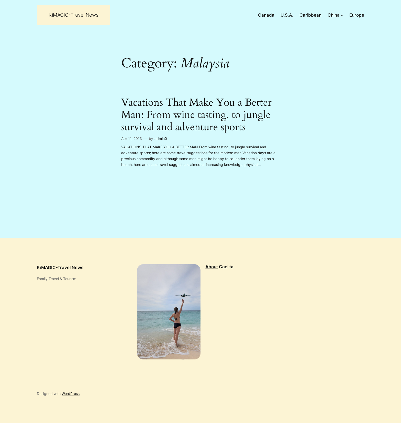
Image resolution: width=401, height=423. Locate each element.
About (211, 266)
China (334, 15)
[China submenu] (342, 15)
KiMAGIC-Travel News (73, 15)
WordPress (71, 393)
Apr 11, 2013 (131, 138)
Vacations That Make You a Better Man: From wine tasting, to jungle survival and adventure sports (196, 114)
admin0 (160, 138)
